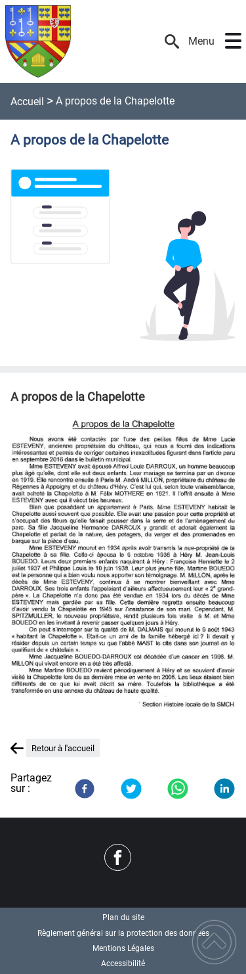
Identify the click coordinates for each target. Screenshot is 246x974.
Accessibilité (123, 963)
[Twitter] (131, 788)
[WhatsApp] (178, 788)
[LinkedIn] (224, 788)
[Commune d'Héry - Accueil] (83, 41)
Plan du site (123, 917)
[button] (233, 41)
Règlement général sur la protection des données (123, 933)
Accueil (27, 101)
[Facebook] (84, 789)
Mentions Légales (123, 948)
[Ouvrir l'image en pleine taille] (123, 256)
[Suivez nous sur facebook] (117, 857)
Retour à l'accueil (62, 748)
